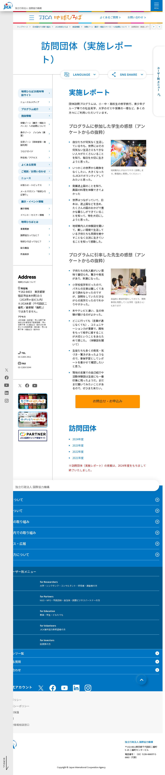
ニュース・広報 (14, 543)
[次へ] (159, 26)
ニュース (26, 178)
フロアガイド (26, 151)
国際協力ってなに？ (29, 235)
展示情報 (24, 208)
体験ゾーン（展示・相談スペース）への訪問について (33, 124)
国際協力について (16, 554)
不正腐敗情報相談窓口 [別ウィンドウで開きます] (16, 725)
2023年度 (78, 445)
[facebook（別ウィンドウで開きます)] (6, 378)
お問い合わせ (135, 17)
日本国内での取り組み (19, 532)
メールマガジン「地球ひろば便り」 (33, 193)
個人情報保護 (11, 712)
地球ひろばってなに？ (31, 241)
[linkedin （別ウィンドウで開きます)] (76, 688)
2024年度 (78, 439)
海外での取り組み (16, 521)
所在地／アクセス (28, 157)
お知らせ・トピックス (31, 185)
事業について (13, 510)
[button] (80, 74)
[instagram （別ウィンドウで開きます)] (88, 688)
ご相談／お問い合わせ (33, 171)
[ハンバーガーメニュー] (156, 4)
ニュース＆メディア (29, 102)
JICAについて (13, 499)
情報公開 (8, 718)
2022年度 (78, 452)
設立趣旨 (24, 247)
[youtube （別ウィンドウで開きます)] (64, 688)
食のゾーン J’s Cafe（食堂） (32, 134)
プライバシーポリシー (16, 706)
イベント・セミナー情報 (32, 214)
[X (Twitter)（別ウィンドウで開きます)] (6, 370)
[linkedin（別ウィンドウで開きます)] (6, 393)
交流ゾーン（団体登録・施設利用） (33, 143)
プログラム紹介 (29, 109)
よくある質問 (28, 164)
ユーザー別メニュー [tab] (19, 571)
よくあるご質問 (109, 17)
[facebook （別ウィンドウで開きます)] (52, 688)
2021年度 (78, 458)
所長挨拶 (24, 254)
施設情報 (26, 115)
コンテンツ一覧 (13, 653)
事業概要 (24, 228)
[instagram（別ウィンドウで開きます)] (6, 401)
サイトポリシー (12, 700)
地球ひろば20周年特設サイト (32, 93)
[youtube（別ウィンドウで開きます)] (6, 385)
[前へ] (154, 26)
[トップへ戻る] (142, 680)
